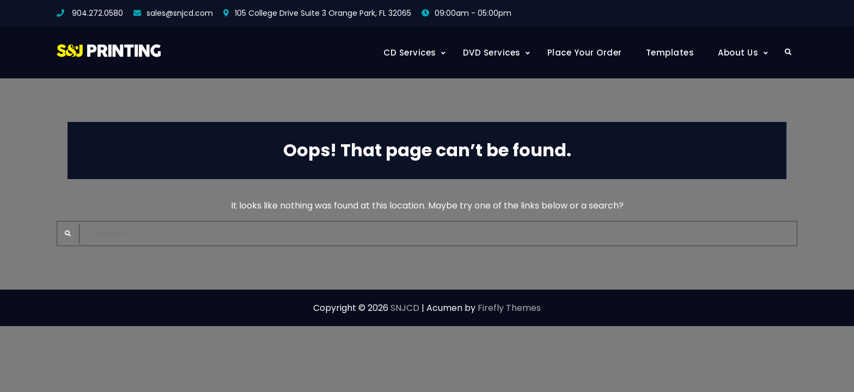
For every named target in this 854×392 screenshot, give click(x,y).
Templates (670, 52)
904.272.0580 (97, 13)
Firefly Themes (509, 308)
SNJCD (405, 308)
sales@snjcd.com (180, 13)
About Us (738, 52)
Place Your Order (584, 52)
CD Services (409, 52)
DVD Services (492, 52)
